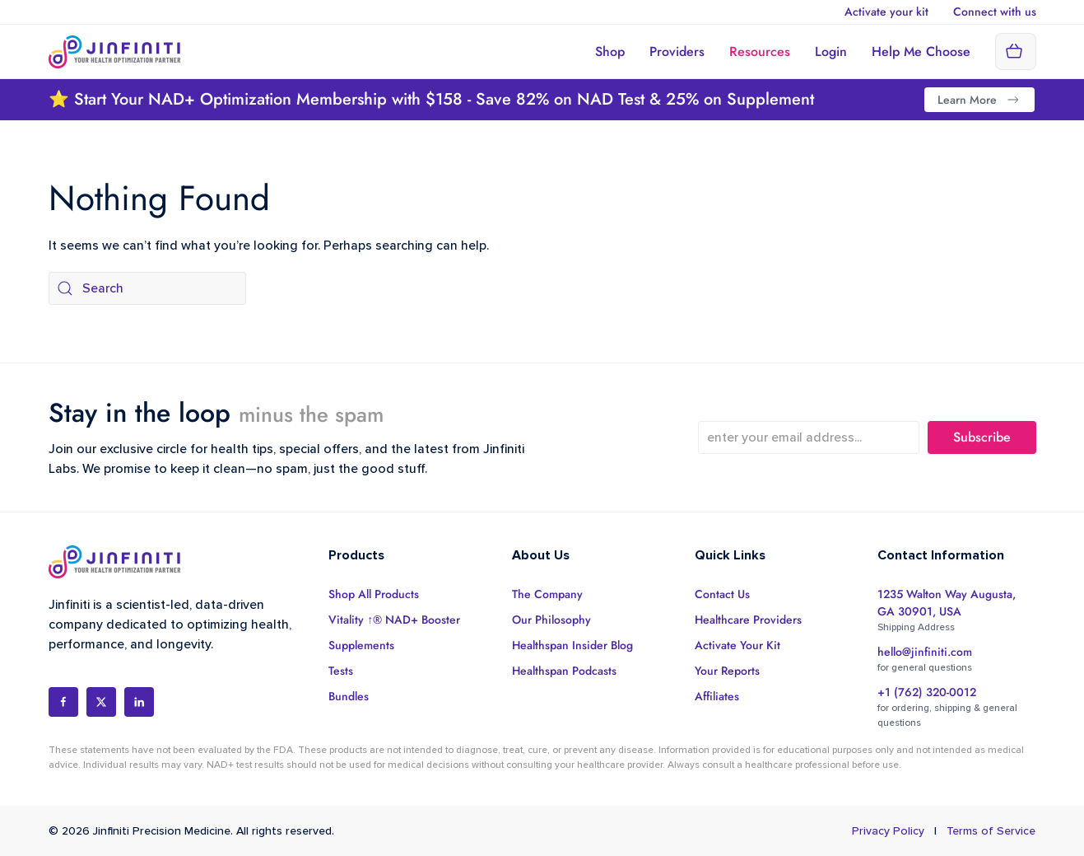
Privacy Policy (888, 831)
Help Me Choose (921, 51)
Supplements (361, 645)
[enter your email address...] (808, 437)
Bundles (348, 696)
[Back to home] (115, 51)
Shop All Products (373, 594)
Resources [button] (759, 51)
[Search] (147, 288)
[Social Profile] (63, 702)
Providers (677, 51)
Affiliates (717, 696)
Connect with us (994, 11)
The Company (547, 594)
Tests (340, 670)
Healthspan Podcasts (564, 670)
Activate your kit (886, 11)
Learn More (979, 99)
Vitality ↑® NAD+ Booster (394, 619)
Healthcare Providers (748, 619)
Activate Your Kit (737, 645)
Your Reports (727, 670)
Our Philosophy (551, 619)
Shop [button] (610, 51)
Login (831, 51)
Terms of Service (991, 831)
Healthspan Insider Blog (572, 645)
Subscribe (982, 437)
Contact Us (722, 594)
